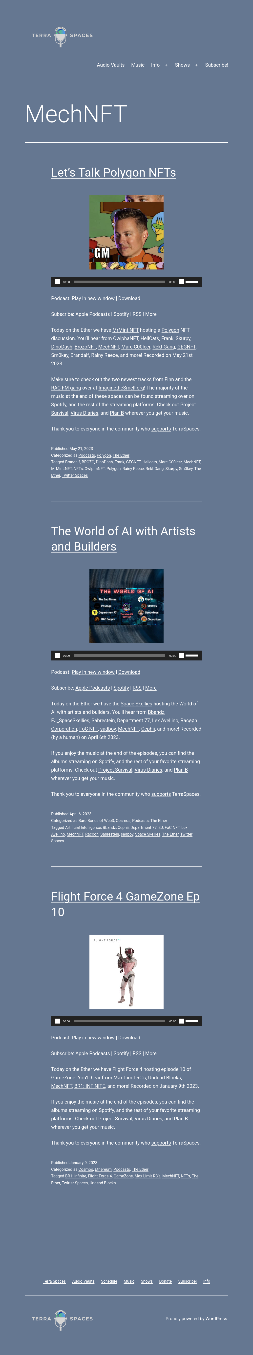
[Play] (57, 281)
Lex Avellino (165, 720)
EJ (160, 827)
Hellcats (150, 462)
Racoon (92, 834)
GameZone (123, 1176)
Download (129, 298)
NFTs (78, 468)
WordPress (216, 1318)
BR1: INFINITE (89, 1086)
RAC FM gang (66, 388)
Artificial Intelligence (83, 827)
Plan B (117, 413)
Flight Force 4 (127, 1069)
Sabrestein (103, 720)
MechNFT (108, 347)
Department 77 (133, 720)
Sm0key (59, 355)
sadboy (108, 729)
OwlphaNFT (125, 338)
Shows (182, 65)
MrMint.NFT (125, 330)
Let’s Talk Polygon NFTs (113, 172)
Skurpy (183, 338)
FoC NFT (88, 729)
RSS (137, 314)
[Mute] (181, 281)
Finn (169, 379)
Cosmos (123, 820)
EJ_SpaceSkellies (70, 720)
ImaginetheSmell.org (121, 388)
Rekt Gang (163, 347)
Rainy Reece (104, 355)
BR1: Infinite (75, 1176)
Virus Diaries (84, 413)
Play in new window (93, 298)
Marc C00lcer (135, 347)
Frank (167, 338)
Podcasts (86, 455)
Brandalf (79, 355)
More (151, 314)
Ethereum (103, 1169)
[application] (126, 282)
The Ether (121, 455)
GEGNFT (186, 347)
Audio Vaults (111, 65)
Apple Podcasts (92, 314)
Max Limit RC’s (129, 1078)
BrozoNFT (85, 347)
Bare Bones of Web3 (96, 820)
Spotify (121, 314)
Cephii (148, 729)
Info (155, 65)
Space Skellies (136, 704)
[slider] (120, 282)
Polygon (170, 330)
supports (161, 429)
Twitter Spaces (75, 475)
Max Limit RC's (148, 1176)
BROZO (88, 462)
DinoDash (61, 347)
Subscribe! (216, 65)
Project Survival (115, 770)
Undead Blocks (164, 1078)
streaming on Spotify (91, 761)
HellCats (150, 338)
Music (138, 65)
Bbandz (156, 712)
